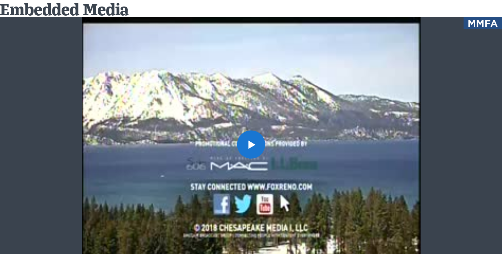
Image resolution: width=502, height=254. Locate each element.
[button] (251, 144)
